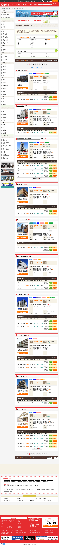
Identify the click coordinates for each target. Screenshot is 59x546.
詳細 (50, 99)
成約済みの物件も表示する (37, 67)
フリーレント (33, 54)
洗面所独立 (4, 154)
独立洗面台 (48, 489)
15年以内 (4, 132)
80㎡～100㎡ (5, 73)
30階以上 (4, 119)
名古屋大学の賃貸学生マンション (21, 530)
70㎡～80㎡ (5, 72)
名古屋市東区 (13, 480)
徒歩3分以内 (33, 56)
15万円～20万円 (5, 40)
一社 (23, 485)
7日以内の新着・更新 (6, 17)
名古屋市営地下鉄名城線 (37, 198)
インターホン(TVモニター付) (7, 145)
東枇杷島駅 (42, 83)
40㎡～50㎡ (5, 69)
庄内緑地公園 (33, 39)
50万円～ (4, 43)
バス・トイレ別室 (6, 149)
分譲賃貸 (4, 82)
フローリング (5, 148)
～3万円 (4, 31)
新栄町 (18, 485)
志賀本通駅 (45, 349)
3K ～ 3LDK (5, 59)
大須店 (2, 521)
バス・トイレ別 (7, 489)
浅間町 (32, 40)
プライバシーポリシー (5, 527)
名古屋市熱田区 (7, 481)
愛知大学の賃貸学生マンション (35, 530)
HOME (2, 526)
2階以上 (4, 111)
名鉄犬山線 (35, 423)
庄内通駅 (45, 120)
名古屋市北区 (18, 480)
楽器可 (4, 79)
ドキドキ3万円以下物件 (47, 500)
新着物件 (6, 498)
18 (42, 64)
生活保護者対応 (5, 85)
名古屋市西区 (24, 480)
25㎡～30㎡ (5, 66)
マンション (4, 23)
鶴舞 (18, 43)
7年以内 (4, 129)
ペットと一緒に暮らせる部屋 (35, 498)
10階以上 (4, 114)
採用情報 (19, 527)
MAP (48, 80)
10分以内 (4, 104)
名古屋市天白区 (45, 481)
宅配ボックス (5, 140)
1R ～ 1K (4, 54)
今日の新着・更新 (6, 14)
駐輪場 (4, 143)
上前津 (46, 42)
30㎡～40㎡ (5, 67)
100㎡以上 (4, 75)
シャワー (4, 151)
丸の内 (46, 40)
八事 (45, 44)
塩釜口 (19, 45)
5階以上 (4, 113)
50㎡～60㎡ (5, 70)
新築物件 (52, 489)
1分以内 (4, 98)
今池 (21, 485)
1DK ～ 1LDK (5, 56)
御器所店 (2, 523)
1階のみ (4, 110)
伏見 (18, 42)
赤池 (32, 47)
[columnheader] (18, 95)
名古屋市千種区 (7, 480)
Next (27, 121)
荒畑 (32, 43)
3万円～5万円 (5, 33)
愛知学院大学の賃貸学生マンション (51, 530)
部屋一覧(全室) (54, 92)
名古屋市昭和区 (43, 480)
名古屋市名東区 (38, 481)
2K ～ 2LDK (5, 57)
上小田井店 (11, 521)
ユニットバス (47, 56)
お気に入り (34, 1)
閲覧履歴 (28, 1)
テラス (4, 27)
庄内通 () (47, 39)
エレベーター (5, 139)
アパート (4, 24)
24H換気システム (6, 158)
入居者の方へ (21, 1)
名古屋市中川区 (13, 481)
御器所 (46, 43)
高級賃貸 (4, 88)
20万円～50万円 (5, 42)
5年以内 (4, 127)
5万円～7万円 (5, 34)
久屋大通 (26, 485)
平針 (18, 47)
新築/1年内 (4, 124)
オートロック (5, 146)
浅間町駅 (45, 119)
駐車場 (4, 91)
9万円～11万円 (5, 37)
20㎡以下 (4, 64)
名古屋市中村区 (31, 480)
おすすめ (4, 94)
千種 (8, 485)
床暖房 (4, 157)
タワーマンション (48, 54)
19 (44, 64)
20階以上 (4, 117)
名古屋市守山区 (32, 481)
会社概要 (54, 3)
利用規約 (19, 526)
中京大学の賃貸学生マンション (21, 532)
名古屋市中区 (37, 480)
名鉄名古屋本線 (36, 83)
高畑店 (19, 521)
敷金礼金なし (45, 498)
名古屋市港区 (19, 481)
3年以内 (4, 126)
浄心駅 (44, 82)
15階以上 (4, 116)
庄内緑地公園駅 (46, 152)
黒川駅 (44, 198)
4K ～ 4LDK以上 (5, 60)
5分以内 (4, 101)
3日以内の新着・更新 (6, 16)
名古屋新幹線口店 (4, 520)
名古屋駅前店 (11, 520)
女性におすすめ (20, 500)
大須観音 (32, 42)
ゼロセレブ (4, 50)
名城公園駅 (45, 235)
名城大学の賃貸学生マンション (6, 532)
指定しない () (6, 19)
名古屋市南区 (25, 481)
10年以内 (4, 130)
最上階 (4, 120)
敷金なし (4, 47)
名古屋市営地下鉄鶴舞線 (37, 82)
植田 (32, 45)
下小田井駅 (40, 423)
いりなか (32, 44)
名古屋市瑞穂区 (50, 480)
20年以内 (4, 133)
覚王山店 (19, 523)
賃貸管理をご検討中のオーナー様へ (7, 530)
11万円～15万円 (5, 39)
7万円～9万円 (5, 36)
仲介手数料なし (20, 54)
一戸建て (4, 26)
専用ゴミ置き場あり (6, 142)
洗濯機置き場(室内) (6, 155)
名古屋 (5, 485)
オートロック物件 (7, 500)
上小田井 (19, 39)
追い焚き (4, 152)
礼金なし (4, 49)
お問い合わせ (55, 99)
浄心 (18, 40)
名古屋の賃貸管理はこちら (35, 532)
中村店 (19, 520)
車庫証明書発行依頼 (4, 533)
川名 (18, 44)
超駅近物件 (32, 500)
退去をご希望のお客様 (49, 532)
